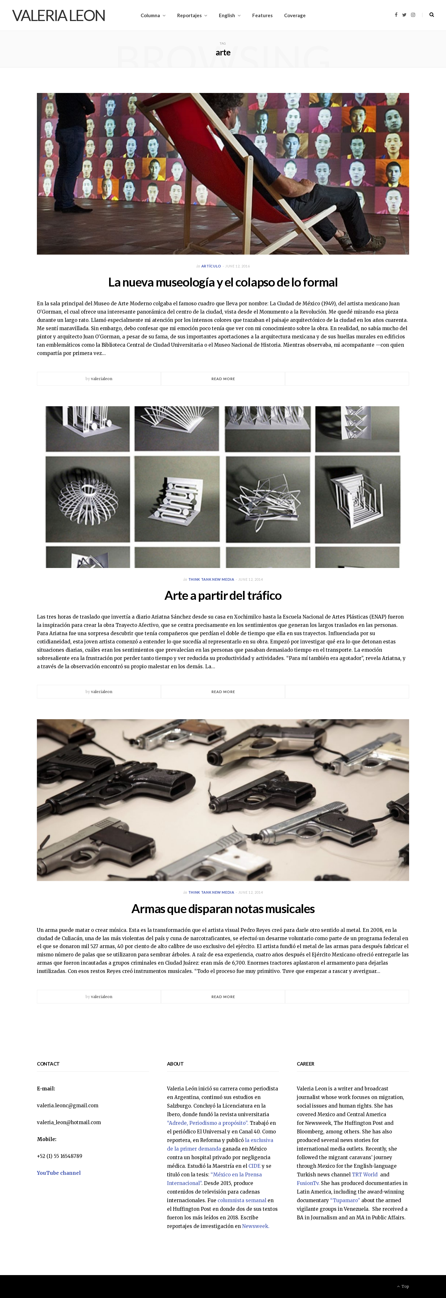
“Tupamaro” (345, 1200)
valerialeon (101, 378)
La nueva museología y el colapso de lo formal (223, 281)
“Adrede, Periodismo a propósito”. (207, 1123)
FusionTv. (308, 1183)
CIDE (254, 1166)
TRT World (365, 1175)
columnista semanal (242, 1200)
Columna (150, 15)
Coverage (295, 15)
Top (403, 1286)
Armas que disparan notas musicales (223, 908)
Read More (223, 379)
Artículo (211, 266)
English (227, 15)
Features (262, 15)
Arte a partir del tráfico (223, 595)
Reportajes (189, 15)
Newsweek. (255, 1226)
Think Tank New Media (211, 579)
